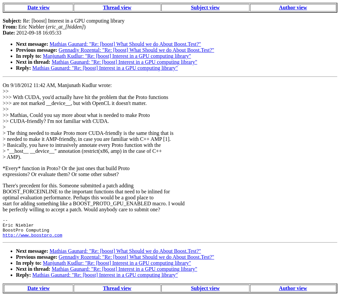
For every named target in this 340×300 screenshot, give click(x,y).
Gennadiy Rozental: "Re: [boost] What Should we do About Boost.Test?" (136, 50)
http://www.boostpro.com (32, 239)
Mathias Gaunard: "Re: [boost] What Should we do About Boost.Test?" (125, 44)
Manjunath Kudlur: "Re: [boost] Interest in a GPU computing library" (117, 56)
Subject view (205, 7)
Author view (293, 7)
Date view (38, 7)
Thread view (117, 7)
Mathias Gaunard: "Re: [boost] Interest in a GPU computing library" (124, 62)
